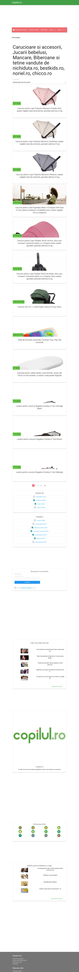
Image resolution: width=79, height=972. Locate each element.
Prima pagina (16, 37)
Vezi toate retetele (57, 898)
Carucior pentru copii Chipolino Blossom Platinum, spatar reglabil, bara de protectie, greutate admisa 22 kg (39, 175)
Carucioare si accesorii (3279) (40, 531)
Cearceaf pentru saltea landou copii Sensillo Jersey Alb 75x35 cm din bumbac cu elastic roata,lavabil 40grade (39, 374)
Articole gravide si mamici (20, 30)
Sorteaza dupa (16, 79)
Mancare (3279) (41, 538)
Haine (26, 34)
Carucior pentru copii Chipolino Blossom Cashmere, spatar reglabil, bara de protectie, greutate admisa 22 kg (39, 142)
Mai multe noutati (57, 686)
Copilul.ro (17, 2)
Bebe (61, 29)
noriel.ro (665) (40, 504)
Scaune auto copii (33, 30)
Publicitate (15, 963)
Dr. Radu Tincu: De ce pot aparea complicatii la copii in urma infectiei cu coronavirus (39, 769)
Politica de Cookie (17, 962)
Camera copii (44, 30)
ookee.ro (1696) (41, 507)
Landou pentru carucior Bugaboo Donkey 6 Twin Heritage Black (39, 407)
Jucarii (17, 34)
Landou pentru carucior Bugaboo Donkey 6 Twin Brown (39, 439)
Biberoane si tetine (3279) (40, 527)
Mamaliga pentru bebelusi (50, 882)
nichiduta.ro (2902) (41, 500)
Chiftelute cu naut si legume (50, 875)
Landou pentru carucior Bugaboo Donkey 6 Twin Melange (39, 472)
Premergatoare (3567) (40, 542)
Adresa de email (18, 574)
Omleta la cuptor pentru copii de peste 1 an (50, 889)
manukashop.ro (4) (41, 496)
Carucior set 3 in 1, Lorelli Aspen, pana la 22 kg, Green (39, 307)
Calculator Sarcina (17, 971)
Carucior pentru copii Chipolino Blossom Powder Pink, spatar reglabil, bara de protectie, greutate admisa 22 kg (39, 109)
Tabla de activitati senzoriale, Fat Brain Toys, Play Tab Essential (39, 341)
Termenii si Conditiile (18, 958)
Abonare (27, 582)
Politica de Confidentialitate (20, 960)
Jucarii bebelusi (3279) (41, 535)
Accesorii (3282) (41, 520)
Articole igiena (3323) (40, 524)
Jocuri (53, 29)
